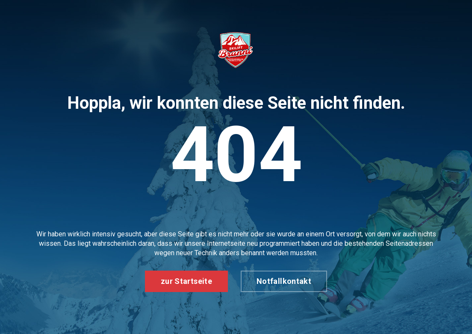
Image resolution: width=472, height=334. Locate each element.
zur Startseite (186, 281)
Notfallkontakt (284, 281)
